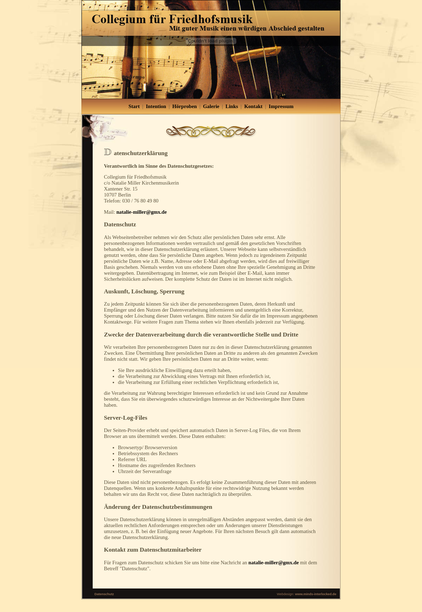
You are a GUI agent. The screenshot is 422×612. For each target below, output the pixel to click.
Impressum (281, 106)
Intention (156, 106)
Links (231, 106)
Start (134, 106)
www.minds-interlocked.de (315, 594)
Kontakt (253, 106)
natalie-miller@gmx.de (141, 212)
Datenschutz (104, 594)
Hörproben (184, 106)
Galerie (211, 106)
